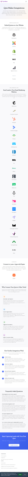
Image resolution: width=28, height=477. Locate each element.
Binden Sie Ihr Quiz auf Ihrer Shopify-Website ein (8, 464)
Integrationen (3, 457)
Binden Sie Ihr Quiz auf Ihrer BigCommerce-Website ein (9, 468)
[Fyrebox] (4, 1)
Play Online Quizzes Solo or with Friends (7, 459)
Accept (20, 474)
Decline (25, 474)
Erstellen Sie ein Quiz (14, 445)
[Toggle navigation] (26, 1)
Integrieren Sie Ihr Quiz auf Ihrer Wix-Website (7, 466)
